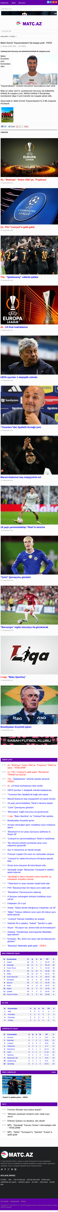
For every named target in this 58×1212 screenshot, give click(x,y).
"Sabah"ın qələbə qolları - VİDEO (15, 1097)
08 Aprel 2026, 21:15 (8, 430)
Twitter (48, 2)
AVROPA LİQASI (24, 1182)
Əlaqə (13, 3)
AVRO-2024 (44, 1182)
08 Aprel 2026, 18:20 (8, 730)
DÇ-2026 (35, 1182)
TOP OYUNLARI (19, 1180)
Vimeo (12, 1169)
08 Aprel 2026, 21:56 (8, 380)
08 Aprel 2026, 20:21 (8, 530)
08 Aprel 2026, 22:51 (8, 330)
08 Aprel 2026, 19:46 (8, 580)
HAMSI (54, 1072)
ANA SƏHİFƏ (4, 36)
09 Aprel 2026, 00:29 (8, 280)
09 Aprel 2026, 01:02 (8, 230)
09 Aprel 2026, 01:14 (8, 183)
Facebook (51, 2)
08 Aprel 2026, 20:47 (8, 480)
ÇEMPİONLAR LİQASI (9, 1182)
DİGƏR (52, 1182)
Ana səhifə (4, 1201)
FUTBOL (12, 36)
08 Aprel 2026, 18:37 (8, 680)
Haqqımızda (5, 3)
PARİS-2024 (45, 1180)
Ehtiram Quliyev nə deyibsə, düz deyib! (26, 1121)
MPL (10, 1180)
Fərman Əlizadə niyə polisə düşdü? (25, 1109)
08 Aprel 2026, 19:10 (8, 630)
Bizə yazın (22, 3)
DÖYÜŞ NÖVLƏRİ (33, 1180)
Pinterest (56, 2)
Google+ (53, 2)
